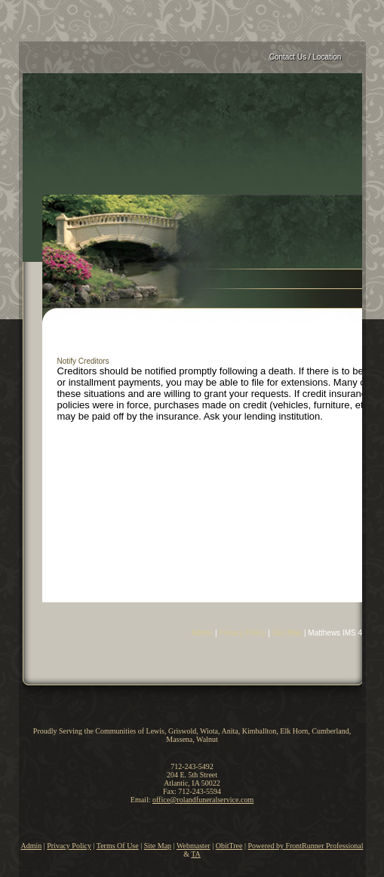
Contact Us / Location (305, 57)
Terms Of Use (118, 846)
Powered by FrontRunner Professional (305, 846)
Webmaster (193, 846)
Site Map (287, 633)
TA (196, 854)
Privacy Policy (242, 633)
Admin (202, 633)
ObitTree (229, 846)
